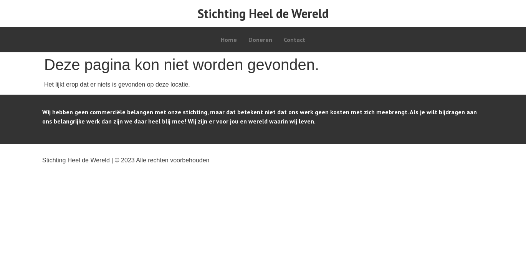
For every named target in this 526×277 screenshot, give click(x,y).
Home (229, 39)
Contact (294, 39)
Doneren (260, 39)
